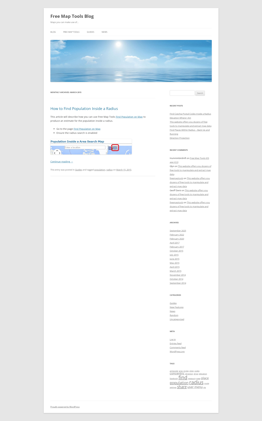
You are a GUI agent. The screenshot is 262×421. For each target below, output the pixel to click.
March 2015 (175, 270)
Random (174, 315)
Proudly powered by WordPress (65, 406)
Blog (53, 32)
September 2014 (178, 283)
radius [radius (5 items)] (196, 382)
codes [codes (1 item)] (196, 371)
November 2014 (178, 274)
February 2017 (177, 246)
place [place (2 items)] (205, 378)
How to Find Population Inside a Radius (84, 108)
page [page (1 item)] (198, 378)
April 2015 (174, 266)
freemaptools (176, 178)
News (104, 32)
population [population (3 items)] (179, 382)
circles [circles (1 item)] (186, 371)
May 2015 (174, 262)
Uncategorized (177, 319)
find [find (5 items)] (182, 377)
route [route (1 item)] (206, 383)
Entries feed (176, 343)
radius (109, 169)
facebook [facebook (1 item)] (174, 378)
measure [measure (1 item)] (192, 378)
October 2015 (176, 250)
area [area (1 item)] (181, 371)
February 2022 (177, 234)
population (99, 169)
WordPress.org (177, 351)
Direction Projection (180, 137)
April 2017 (174, 242)
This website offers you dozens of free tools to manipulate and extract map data (190, 170)
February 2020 (177, 238)
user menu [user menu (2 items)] (195, 387)
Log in (173, 339)
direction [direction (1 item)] (189, 374)
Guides (90, 32)
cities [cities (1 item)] (191, 371)
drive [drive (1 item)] (196, 374)
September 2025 (178, 230)
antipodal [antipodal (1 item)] (174, 371)
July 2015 (174, 254)
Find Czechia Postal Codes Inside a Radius (190, 113)
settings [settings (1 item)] (173, 387)
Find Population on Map (129, 116)
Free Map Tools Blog (72, 16)
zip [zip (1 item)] (204, 387)
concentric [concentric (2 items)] (177, 373)
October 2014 (176, 278)
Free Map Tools (71, 32)
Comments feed (178, 347)
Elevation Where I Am (180, 117)
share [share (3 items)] (182, 386)
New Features (177, 307)
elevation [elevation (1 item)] (203, 374)
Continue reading (61, 161)
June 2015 (174, 258)
